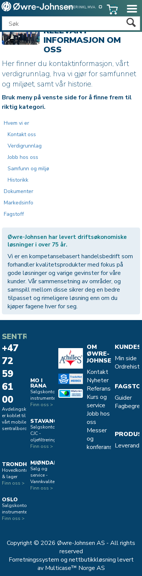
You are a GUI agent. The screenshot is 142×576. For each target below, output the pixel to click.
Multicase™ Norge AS (75, 568)
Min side (126, 358)
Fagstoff (14, 214)
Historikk (18, 180)
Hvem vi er (16, 123)
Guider (123, 398)
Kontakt (97, 372)
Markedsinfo (18, 202)
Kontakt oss (22, 134)
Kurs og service (97, 401)
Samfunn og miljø (28, 168)
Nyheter (98, 380)
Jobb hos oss (23, 157)
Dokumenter (18, 191)
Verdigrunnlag (25, 145)
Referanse (100, 389)
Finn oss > (13, 483)
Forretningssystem (34, 560)
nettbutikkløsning (92, 560)
